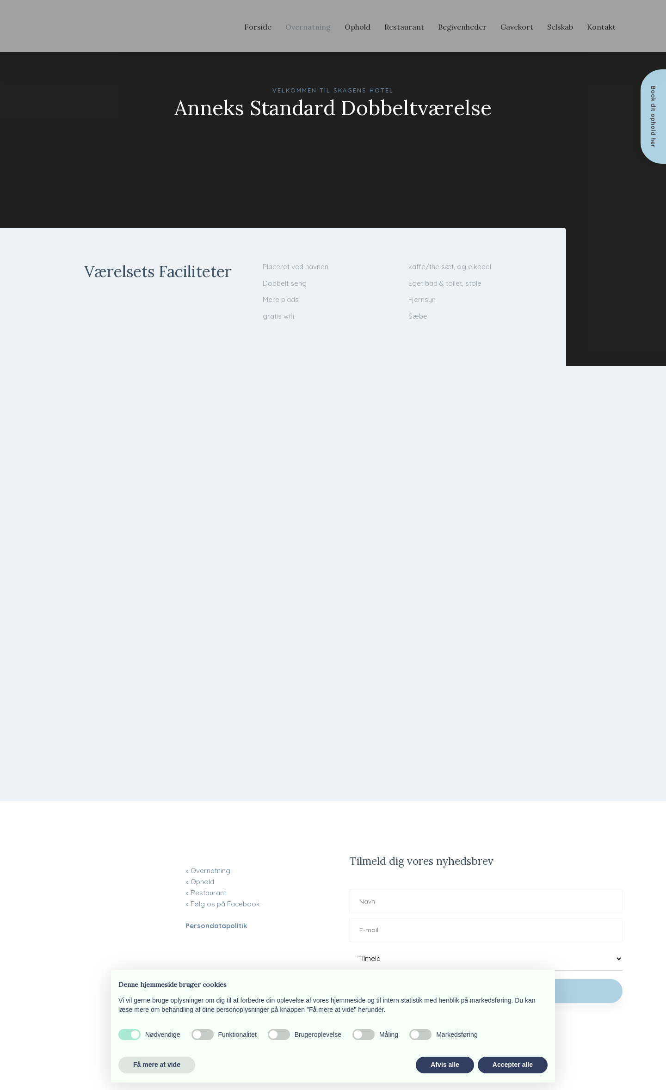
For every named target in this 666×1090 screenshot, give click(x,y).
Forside (257, 26)
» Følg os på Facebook (222, 903)
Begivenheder (462, 26)
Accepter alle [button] (513, 1064)
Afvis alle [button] (445, 1064)
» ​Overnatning (207, 870)
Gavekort (516, 26)
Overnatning (308, 26)
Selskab (560, 26)
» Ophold (199, 881)
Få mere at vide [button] (156, 1064)
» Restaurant (205, 892)
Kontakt (601, 26)
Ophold (357, 26)
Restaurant (404, 26)
